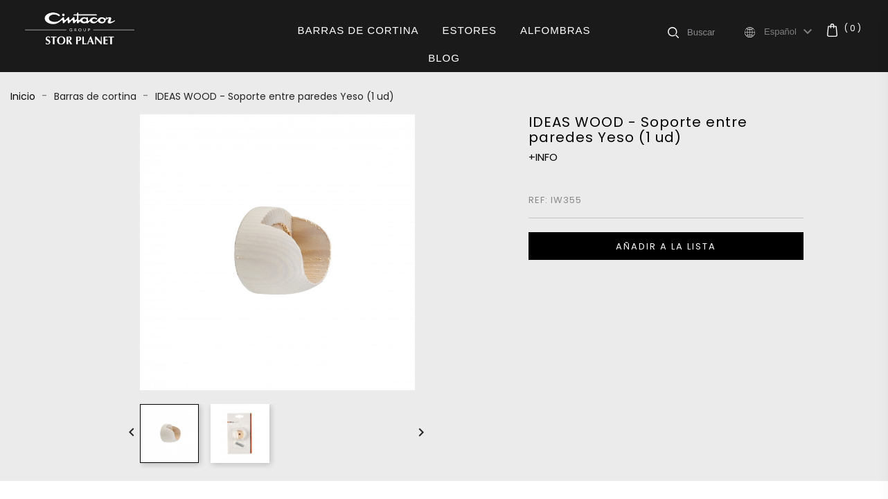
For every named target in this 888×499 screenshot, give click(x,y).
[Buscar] (715, 32)
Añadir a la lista (666, 246)
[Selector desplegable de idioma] (790, 32)
